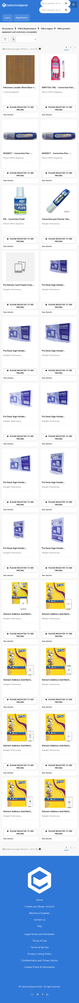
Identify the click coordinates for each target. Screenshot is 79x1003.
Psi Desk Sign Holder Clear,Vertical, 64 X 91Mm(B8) (57, 482)
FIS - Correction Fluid (13, 219)
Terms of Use (39, 940)
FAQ (39, 926)
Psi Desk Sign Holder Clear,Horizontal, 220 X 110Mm (19, 416)
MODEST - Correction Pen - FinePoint (55, 153)
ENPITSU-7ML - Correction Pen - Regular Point (58, 87)
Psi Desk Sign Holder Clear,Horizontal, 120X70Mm (56, 285)
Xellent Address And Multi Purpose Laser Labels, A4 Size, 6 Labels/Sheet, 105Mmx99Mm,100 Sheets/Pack (19, 745)
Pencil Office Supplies (52, 92)
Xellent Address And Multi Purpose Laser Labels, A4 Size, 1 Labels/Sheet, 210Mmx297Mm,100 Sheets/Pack (19, 614)
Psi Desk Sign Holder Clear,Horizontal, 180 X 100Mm (58, 350)
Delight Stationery (51, 223)
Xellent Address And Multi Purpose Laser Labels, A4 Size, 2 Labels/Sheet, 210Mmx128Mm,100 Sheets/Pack (58, 614)
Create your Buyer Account (39, 906)
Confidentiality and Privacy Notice (39, 960)
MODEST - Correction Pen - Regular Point (17, 153)
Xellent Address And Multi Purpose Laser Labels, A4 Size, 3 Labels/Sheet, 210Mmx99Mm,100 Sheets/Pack (19, 680)
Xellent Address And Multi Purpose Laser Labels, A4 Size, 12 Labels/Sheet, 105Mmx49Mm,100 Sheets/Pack (58, 811)
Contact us (39, 919)
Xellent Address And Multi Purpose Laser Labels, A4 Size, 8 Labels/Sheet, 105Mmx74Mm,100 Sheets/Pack (58, 745)
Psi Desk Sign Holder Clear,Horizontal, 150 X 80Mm (18, 350)
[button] (40, 49)
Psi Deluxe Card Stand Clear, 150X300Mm (18, 285)
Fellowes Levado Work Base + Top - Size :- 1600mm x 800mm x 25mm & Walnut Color (19, 87)
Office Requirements (27, 28)
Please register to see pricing (20, 108)
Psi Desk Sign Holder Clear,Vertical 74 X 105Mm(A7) (19, 548)
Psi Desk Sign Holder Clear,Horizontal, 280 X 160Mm (19, 482)
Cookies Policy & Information (39, 967)
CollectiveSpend (11, 92)
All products (7, 28)
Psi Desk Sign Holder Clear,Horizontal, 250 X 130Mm (58, 416)
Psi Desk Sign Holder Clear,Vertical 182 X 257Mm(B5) (58, 548)
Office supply (47, 28)
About (39, 900)
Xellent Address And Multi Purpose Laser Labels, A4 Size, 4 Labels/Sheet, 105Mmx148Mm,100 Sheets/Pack (58, 680)
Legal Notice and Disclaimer (39, 934)
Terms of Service (39, 947)
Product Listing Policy (39, 953)
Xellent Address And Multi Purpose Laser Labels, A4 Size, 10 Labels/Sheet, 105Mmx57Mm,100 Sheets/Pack (19, 811)
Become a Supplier (39, 913)
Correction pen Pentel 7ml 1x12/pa (55, 219)
